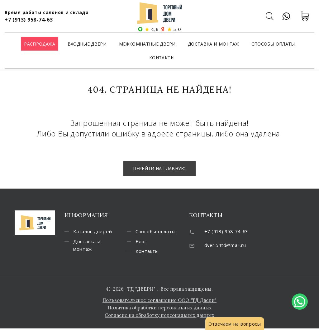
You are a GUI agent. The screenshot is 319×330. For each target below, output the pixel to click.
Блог (143, 242)
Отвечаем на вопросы (235, 324)
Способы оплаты (273, 44)
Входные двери (87, 44)
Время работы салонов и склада (47, 12)
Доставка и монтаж (213, 44)
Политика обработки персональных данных (159, 309)
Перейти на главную (159, 168)
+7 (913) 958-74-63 (29, 19)
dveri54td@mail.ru (226, 245)
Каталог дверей (94, 232)
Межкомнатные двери (147, 44)
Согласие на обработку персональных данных (159, 317)
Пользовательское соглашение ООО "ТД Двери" (159, 302)
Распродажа (39, 44)
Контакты (161, 58)
